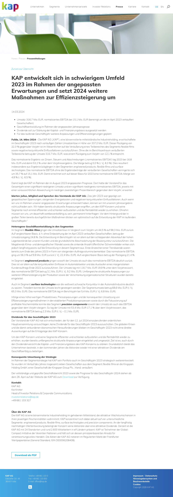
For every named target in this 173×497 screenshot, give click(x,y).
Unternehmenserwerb (76, 6)
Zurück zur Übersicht (22, 68)
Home (14, 58)
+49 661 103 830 (39, 478)
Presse (119, 6)
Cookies (137, 484)
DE (156, 6)
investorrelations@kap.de (25, 396)
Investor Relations (101, 6)
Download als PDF (26, 455)
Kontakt (145, 6)
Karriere (132, 6)
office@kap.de (41, 481)
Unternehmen (37, 6)
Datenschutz (151, 476)
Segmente (54, 6)
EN (162, 6)
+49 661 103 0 (42, 476)
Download (68, 376)
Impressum (138, 476)
